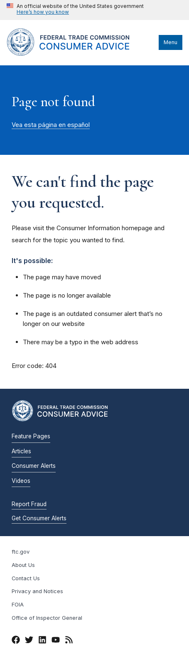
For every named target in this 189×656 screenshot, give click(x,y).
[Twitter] (29, 641)
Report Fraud (29, 504)
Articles (21, 451)
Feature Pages (31, 436)
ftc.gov (20, 552)
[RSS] (69, 641)
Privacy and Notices (37, 591)
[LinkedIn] (42, 641)
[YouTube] (56, 641)
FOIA (18, 604)
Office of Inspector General (47, 618)
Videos (21, 480)
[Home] (78, 53)
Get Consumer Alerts (39, 518)
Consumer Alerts (34, 465)
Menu (170, 42)
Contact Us (26, 578)
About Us (23, 565)
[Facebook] (16, 641)
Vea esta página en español (51, 125)
